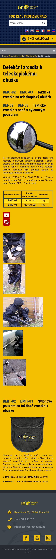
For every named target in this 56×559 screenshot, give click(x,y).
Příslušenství (31, 56)
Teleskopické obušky (16, 56)
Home (4, 56)
